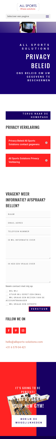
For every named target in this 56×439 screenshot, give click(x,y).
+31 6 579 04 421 (16, 347)
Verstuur (39, 309)
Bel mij (12, 291)
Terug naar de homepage (35, 116)
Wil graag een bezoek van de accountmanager (25, 299)
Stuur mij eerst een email (23, 294)
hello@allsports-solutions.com (24, 341)
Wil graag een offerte (21, 304)
